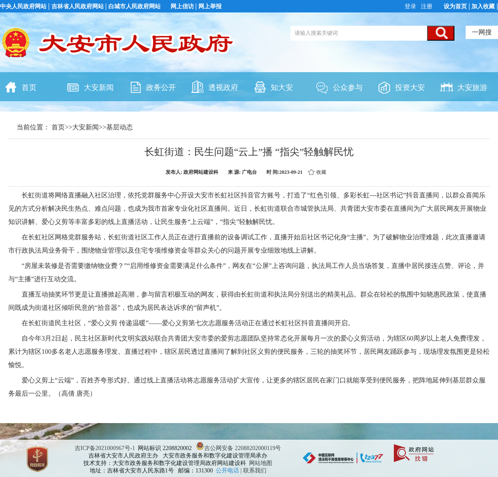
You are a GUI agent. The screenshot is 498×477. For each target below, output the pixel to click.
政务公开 (152, 86)
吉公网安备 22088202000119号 (238, 448)
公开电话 (228, 470)
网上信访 (182, 6)
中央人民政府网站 (23, 6)
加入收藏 (483, 6)
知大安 (273, 86)
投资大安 (401, 86)
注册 (426, 6)
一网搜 (482, 32)
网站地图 (260, 463)
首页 (20, 86)
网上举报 (210, 6)
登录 (411, 6)
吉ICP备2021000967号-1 (105, 448)
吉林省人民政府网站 (77, 6)
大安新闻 (90, 86)
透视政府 (214, 86)
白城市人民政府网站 (134, 6)
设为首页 (455, 6)
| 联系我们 (253, 470)
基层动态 (119, 127)
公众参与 (339, 86)
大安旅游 (463, 86)
